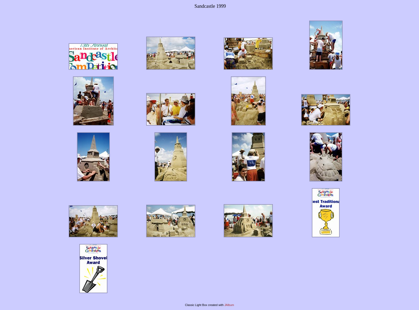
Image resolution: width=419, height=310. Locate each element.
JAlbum (229, 305)
